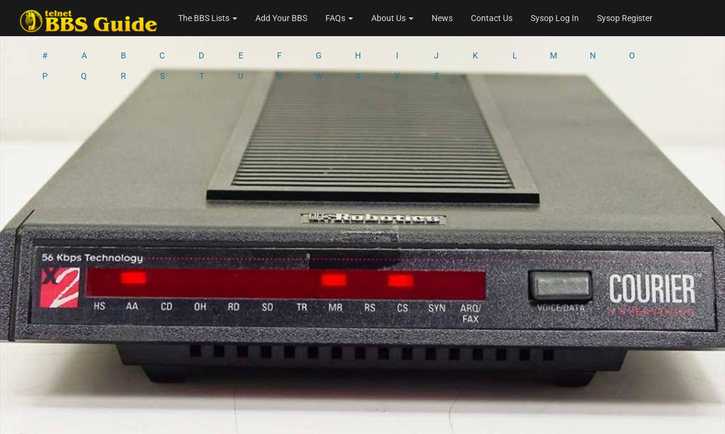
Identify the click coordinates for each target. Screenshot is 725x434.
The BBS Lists (207, 18)
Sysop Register (625, 18)
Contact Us (492, 18)
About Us (392, 18)
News (442, 18)
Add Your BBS (281, 18)
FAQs (339, 18)
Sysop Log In (555, 18)
